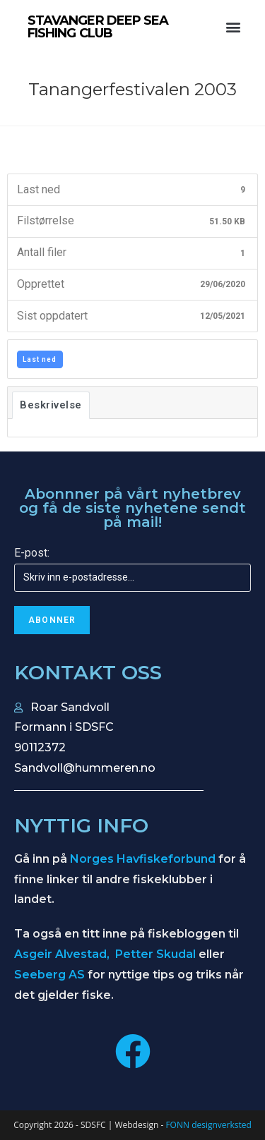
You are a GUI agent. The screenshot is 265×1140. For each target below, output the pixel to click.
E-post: (31, 552)
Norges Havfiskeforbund (143, 859)
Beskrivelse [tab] (51, 405)
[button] (233, 27)
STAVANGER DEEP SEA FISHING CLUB (98, 27)
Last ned (40, 359)
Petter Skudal (155, 954)
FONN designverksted (208, 1125)
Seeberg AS (49, 974)
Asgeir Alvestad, (63, 954)
